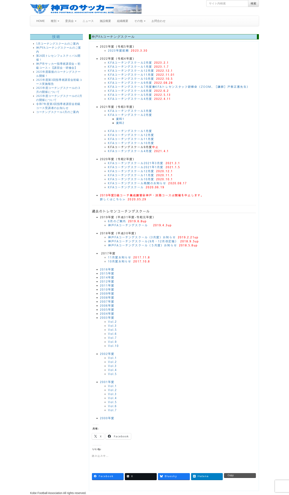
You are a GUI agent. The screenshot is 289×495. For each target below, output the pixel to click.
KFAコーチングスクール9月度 (130, 83)
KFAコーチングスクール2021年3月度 (136, 163)
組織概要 (122, 21)
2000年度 (107, 418)
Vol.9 (112, 342)
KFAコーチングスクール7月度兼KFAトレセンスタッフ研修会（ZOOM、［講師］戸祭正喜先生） (179, 87)
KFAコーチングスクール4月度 (130, 99)
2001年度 (107, 382)
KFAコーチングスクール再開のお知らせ (137, 183)
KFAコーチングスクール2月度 (130, 62)
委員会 (70, 21)
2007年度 (107, 301)
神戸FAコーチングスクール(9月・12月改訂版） (143, 241)
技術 (56, 37)
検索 (253, 3)
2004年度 (107, 314)
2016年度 (107, 269)
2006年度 (107, 305)
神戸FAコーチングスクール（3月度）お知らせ (142, 237)
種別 (55, 21)
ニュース (88, 21)
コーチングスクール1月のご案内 (57, 112)
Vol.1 (112, 358)
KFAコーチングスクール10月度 (131, 79)
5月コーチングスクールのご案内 (57, 43)
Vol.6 (112, 334)
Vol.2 (112, 322)
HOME (40, 21)
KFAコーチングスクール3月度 (130, 111)
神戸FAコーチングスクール (128, 225)
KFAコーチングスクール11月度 (131, 75)
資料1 (120, 119)
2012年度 (107, 281)
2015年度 (107, 273)
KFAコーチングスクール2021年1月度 (136, 167)
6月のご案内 (117, 221)
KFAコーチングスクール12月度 (131, 71)
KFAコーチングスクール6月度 (130, 91)
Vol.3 (112, 326)
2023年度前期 (118, 50)
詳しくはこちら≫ (113, 199)
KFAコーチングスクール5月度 (130, 95)
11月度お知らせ (119, 257)
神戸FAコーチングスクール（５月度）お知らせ (142, 245)
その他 (140, 21)
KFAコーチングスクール (126, 187)
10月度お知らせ (119, 261)
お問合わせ (159, 21)
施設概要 (105, 21)
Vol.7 (112, 338)
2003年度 (107, 318)
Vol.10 (113, 346)
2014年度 (107, 277)
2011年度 (107, 285)
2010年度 (107, 289)
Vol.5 (112, 330)
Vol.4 (112, 370)
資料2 (120, 123)
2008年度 (107, 297)
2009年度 (107, 293)
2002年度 (107, 354)
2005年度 (107, 309)
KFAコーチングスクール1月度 (130, 67)
